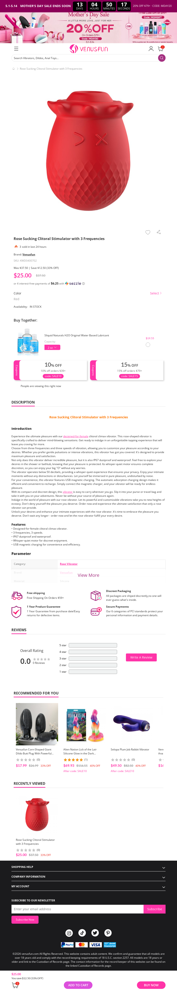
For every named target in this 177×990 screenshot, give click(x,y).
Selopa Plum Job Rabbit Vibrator (130, 749)
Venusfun (28, 254)
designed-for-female (75, 436)
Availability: (21, 307)
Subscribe (154, 909)
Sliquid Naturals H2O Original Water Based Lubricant (76, 335)
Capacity (49, 341)
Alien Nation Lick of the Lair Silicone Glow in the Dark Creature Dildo (80, 753)
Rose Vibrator (68, 564)
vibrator (68, 492)
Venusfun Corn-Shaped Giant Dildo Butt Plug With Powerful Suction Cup (34, 753)
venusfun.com (30, 954)
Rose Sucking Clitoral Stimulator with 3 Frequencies (88, 417)
